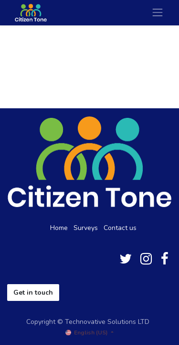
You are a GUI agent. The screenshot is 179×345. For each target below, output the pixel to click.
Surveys (86, 227)
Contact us (120, 227)
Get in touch (33, 292)
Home (59, 227)
